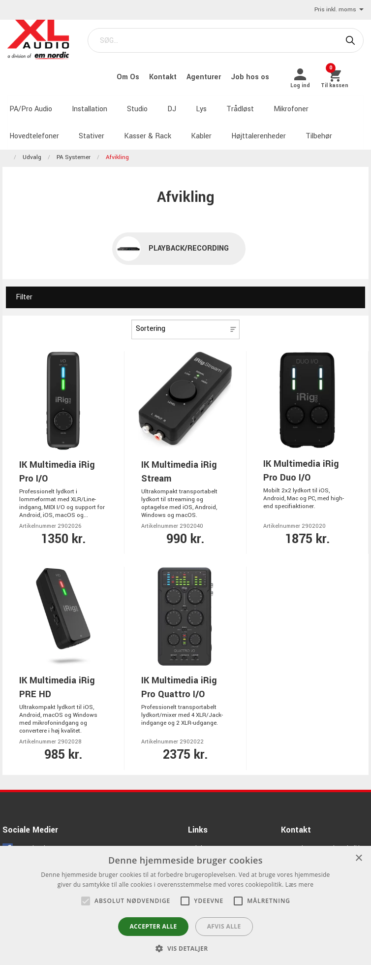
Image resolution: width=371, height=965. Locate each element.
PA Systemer (74, 154)
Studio (135, 106)
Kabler (199, 133)
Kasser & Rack (145, 133)
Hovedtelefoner (32, 133)
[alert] (185, 905)
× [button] (358, 858)
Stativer (89, 133)
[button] (85, 901)
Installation (87, 106)
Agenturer (206, 75)
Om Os (131, 75)
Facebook (33, 844)
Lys (199, 106)
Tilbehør (317, 133)
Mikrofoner (289, 106)
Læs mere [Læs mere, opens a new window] (299, 884)
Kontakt (166, 75)
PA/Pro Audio (28, 106)
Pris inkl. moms (339, 10)
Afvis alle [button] (224, 926)
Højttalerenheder (256, 133)
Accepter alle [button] (153, 926)
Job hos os (252, 75)
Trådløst (238, 106)
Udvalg (32, 154)
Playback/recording (189, 244)
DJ (169, 106)
